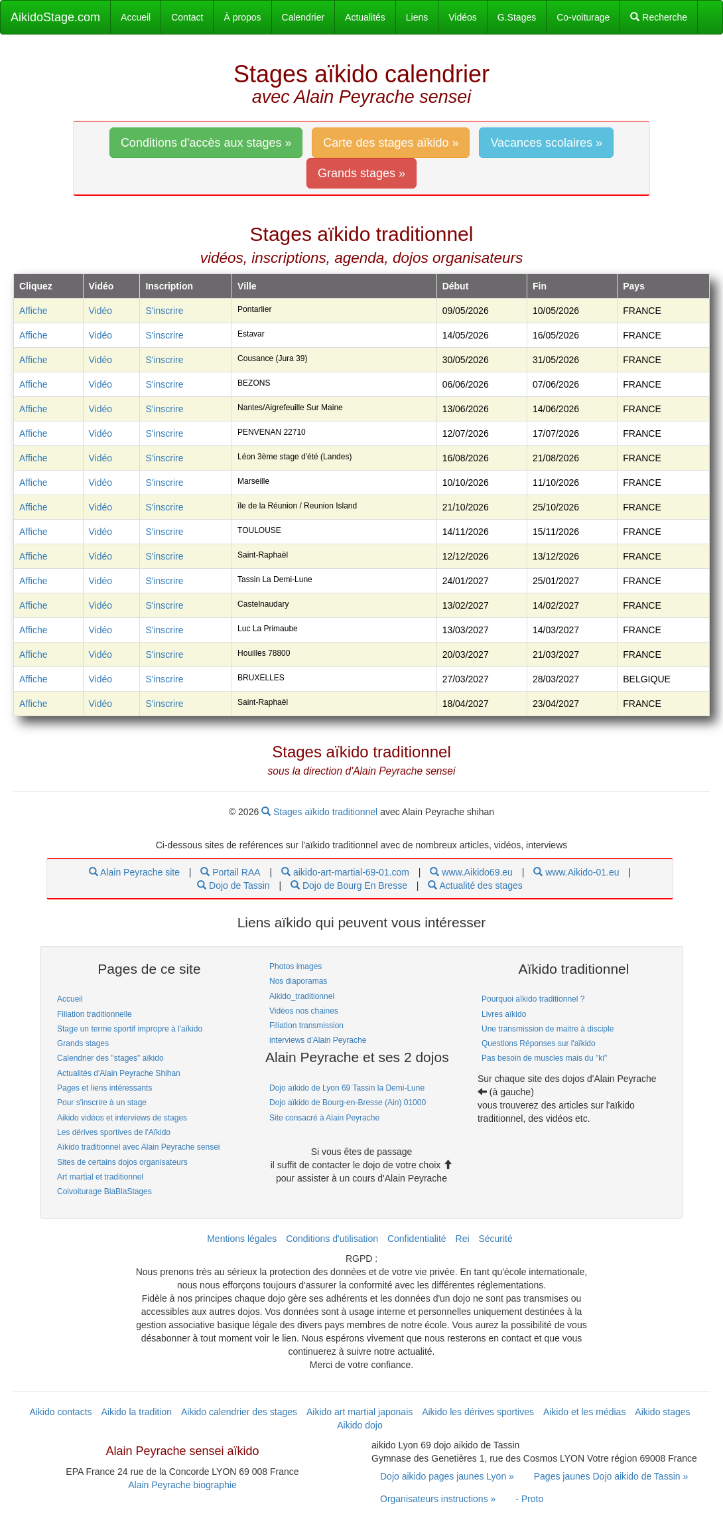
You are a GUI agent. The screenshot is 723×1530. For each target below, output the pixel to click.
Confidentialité (416, 1238)
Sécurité (495, 1238)
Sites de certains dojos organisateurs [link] (122, 1162)
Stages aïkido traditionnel (320, 811)
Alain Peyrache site (134, 872)
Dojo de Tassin (233, 885)
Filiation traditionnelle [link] (94, 1014)
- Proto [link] (529, 1498)
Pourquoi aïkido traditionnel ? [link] (533, 999)
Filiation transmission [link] (306, 1025)
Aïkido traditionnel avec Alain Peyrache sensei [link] (138, 1147)
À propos (242, 17)
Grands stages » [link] (361, 173)
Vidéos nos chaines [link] (303, 1011)
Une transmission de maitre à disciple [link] (548, 1028)
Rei (463, 1238)
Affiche (33, 310)
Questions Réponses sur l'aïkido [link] (539, 1043)
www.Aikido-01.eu (576, 872)
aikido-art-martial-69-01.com (345, 872)
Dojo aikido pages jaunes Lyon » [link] (447, 1476)
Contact (187, 17)
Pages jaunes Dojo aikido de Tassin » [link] (611, 1476)
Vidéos (462, 17)
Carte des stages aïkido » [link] (390, 142)
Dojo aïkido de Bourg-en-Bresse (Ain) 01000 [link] (347, 1102)
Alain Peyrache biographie (182, 1485)
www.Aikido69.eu (471, 872)
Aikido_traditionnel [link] (301, 996)
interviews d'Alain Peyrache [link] (317, 1040)
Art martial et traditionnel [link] (100, 1177)
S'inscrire (164, 310)
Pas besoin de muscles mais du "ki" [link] (544, 1058)
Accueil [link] (70, 999)
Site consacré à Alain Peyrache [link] (324, 1117)
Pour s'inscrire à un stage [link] (102, 1102)
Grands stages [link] (83, 1043)
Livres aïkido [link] (504, 1014)
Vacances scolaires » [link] (546, 142)
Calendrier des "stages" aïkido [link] (110, 1058)
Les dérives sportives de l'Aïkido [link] (113, 1132)
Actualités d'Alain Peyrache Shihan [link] (118, 1073)
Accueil (136, 17)
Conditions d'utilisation (332, 1238)
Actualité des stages (475, 885)
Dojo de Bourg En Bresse (349, 885)
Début (455, 286)
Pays (634, 286)
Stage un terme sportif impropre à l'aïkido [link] (129, 1028)
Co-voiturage (583, 17)
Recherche (658, 17)
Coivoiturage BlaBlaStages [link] (104, 1191)
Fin (540, 286)
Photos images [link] (295, 966)
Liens (417, 17)
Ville (247, 286)
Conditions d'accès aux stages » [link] (206, 142)
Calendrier (303, 17)
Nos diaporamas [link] (298, 981)
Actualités (365, 17)
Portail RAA (230, 872)
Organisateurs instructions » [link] (437, 1498)
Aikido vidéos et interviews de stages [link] (122, 1117)
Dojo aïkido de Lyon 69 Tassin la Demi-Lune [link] (347, 1088)
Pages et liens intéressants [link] (104, 1088)
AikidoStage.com (55, 17)
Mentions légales (242, 1238)
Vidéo (101, 310)
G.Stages (516, 17)
